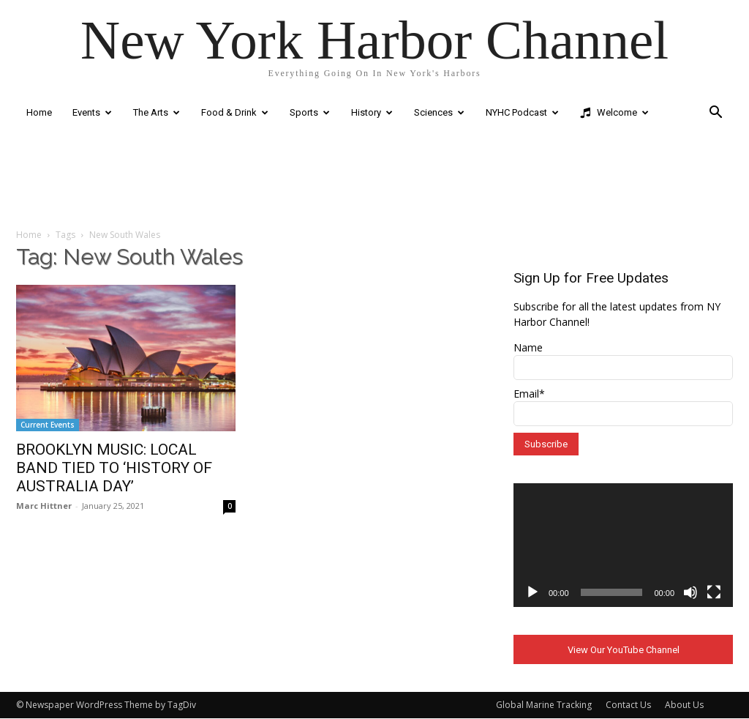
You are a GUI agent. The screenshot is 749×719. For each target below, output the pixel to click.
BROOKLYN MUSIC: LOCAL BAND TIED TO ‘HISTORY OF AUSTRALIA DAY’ (114, 468)
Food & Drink (234, 112)
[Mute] (690, 592)
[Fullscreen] (714, 592)
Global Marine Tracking (544, 705)
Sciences (439, 112)
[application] (623, 545)
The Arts (156, 112)
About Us (684, 705)
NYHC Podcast (522, 112)
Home (39, 112)
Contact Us (628, 705)
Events (92, 112)
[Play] (532, 592)
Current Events (47, 425)
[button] (715, 114)
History (372, 112)
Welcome (614, 113)
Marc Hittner (44, 505)
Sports (310, 112)
